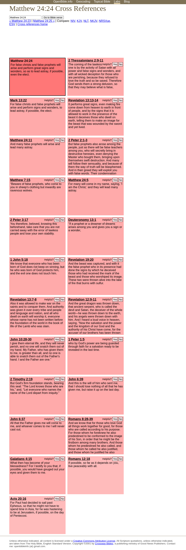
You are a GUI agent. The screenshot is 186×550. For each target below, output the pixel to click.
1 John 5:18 (19, 260)
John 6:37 (17, 419)
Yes (115, 64)
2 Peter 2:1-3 (77, 140)
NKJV (93, 20)
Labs (117, 1)
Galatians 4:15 (21, 459)
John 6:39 (75, 379)
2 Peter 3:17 (19, 220)
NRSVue (104, 20)
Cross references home (32, 24)
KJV (79, 20)
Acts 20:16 (18, 499)
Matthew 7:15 (20, 180)
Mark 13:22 (18, 100)
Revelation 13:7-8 (23, 299)
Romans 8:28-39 (80, 419)
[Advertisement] (149, 32)
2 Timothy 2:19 (21, 379)
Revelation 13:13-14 (83, 100)
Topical (102, 1)
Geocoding (83, 1)
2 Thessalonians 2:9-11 (85, 60)
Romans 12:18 (79, 459)
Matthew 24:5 (78, 180)
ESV (12, 24)
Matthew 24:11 (21, 140)
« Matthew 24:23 (20, 20)
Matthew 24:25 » (44, 20)
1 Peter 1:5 (76, 339)
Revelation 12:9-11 (82, 299)
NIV (73, 20)
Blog (127, 1)
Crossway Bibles (104, 543)
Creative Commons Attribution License (94, 540)
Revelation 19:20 (81, 260)
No (120, 64)
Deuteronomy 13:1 (82, 220)
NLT (85, 20)
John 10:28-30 (20, 339)
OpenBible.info (62, 1)
